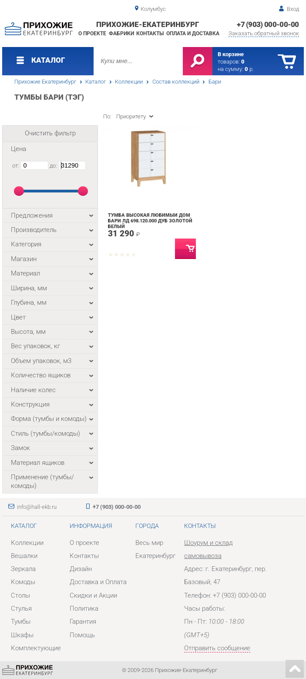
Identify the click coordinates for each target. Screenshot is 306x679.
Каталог (95, 81)
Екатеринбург (155, 556)
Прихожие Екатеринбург (45, 81)
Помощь (82, 635)
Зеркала (23, 569)
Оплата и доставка (192, 33)
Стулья (21, 608)
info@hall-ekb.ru (37, 507)
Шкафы (22, 635)
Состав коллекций (175, 81)
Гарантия (83, 621)
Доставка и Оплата (98, 582)
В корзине (231, 54)
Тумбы (20, 621)
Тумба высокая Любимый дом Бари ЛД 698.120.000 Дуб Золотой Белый (150, 220)
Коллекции (129, 81)
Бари (214, 81)
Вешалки (24, 556)
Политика (84, 608)
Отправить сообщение (217, 648)
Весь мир (149, 543)
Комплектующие (36, 648)
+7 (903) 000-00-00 (268, 24)
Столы (20, 595)
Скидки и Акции (93, 595)
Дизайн (81, 569)
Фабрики (121, 33)
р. (249, 69)
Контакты (150, 33)
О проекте (92, 33)
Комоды (23, 582)
